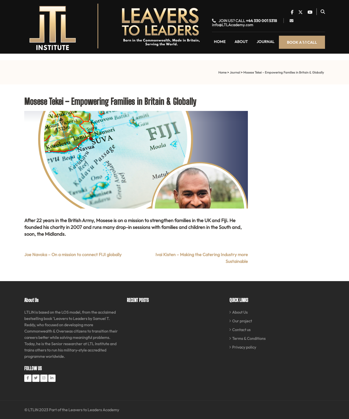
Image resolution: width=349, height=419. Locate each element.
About (241, 41)
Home (220, 41)
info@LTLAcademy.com (232, 24)
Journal (266, 41)
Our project (242, 320)
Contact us (241, 329)
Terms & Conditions (249, 338)
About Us (240, 312)
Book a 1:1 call (302, 42)
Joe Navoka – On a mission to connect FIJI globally (73, 254)
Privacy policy (244, 347)
